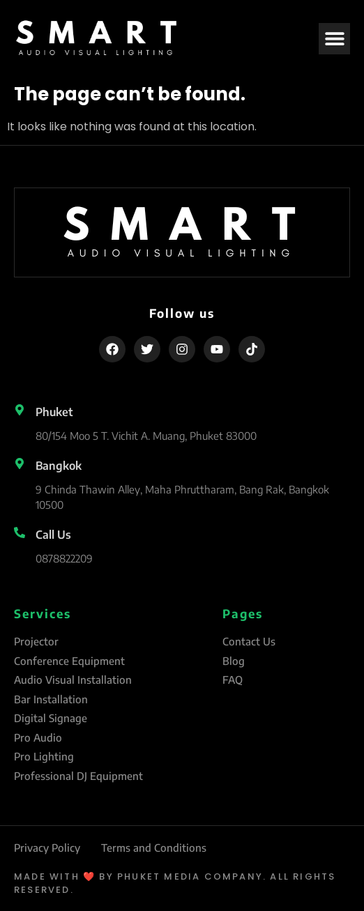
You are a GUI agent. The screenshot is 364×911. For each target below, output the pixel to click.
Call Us (53, 535)
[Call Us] (19, 532)
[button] (334, 38)
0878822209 (64, 558)
